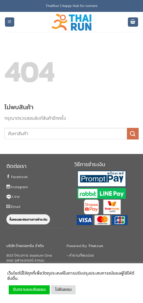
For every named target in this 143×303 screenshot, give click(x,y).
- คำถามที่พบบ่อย (80, 255)
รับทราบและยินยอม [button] (29, 289)
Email (13, 206)
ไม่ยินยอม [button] (63, 289)
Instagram (17, 187)
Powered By (85, 245)
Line (13, 196)
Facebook (17, 176)
